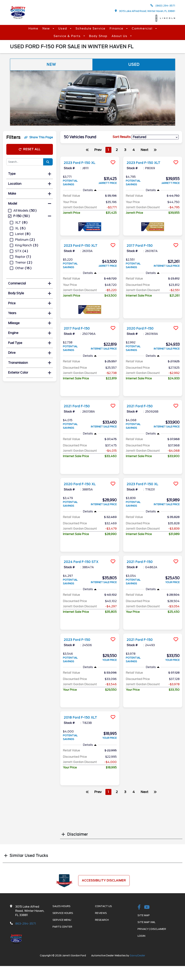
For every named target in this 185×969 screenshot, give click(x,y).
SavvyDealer (137, 955)
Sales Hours (61, 906)
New (47, 28)
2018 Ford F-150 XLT (83, 717)
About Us (120, 36)
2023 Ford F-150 (79, 640)
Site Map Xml (146, 922)
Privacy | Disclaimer (152, 929)
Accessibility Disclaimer (104, 880)
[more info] (89, 239)
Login (141, 935)
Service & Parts (68, 36)
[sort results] (155, 137)
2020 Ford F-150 (142, 328)
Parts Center (62, 926)
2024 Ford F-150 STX (84, 562)
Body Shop (98, 36)
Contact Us (103, 906)
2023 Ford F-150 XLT (146, 163)
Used (63, 28)
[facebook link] (139, 907)
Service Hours (63, 913)
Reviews (101, 913)
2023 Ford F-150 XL (82, 163)
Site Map (144, 915)
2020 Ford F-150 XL (82, 484)
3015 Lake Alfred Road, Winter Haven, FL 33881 (145, 10)
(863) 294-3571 (163, 5)
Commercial (143, 28)
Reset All (29, 149)
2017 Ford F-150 (142, 245)
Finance (117, 28)
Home (33, 28)
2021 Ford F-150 (79, 406)
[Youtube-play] (147, 907)
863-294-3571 (25, 923)
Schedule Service (90, 28)
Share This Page (38, 137)
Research (102, 919)
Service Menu (62, 919)
